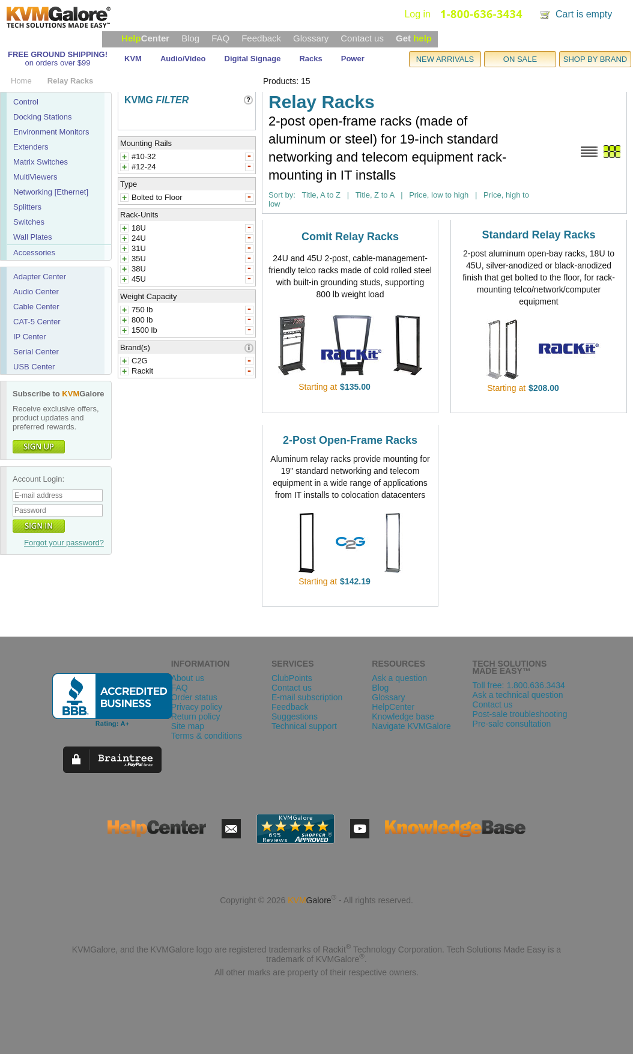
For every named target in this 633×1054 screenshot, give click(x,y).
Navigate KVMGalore (411, 726)
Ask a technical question (518, 695)
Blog (190, 38)
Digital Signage (253, 58)
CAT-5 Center (37, 321)
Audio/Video (183, 58)
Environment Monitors (51, 131)
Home (21, 80)
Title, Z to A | (379, 194)
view (387, 386)
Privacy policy (197, 707)
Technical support (304, 726)
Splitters (27, 206)
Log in (417, 14)
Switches (28, 221)
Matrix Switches (40, 161)
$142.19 (355, 581)
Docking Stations (42, 116)
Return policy (195, 716)
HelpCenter (393, 707)
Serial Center (36, 351)
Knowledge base (403, 716)
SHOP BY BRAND (595, 59)
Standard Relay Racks (538, 235)
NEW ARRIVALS (445, 59)
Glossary (311, 38)
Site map (187, 726)
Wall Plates (32, 236)
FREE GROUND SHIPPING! (58, 54)
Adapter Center (39, 276)
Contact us (362, 38)
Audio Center (36, 291)
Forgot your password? (64, 542)
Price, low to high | (443, 194)
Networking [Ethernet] (50, 191)
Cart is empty (584, 14)
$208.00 (544, 388)
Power (353, 58)
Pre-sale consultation (512, 723)
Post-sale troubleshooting (520, 714)
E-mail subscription (306, 697)
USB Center (34, 366)
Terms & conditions (206, 736)
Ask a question (399, 678)
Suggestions (294, 716)
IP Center (29, 336)
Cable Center (36, 306)
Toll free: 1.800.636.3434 (519, 685)
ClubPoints (291, 678)
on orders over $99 (57, 62)
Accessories (34, 252)
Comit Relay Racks (350, 237)
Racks (310, 58)
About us (187, 678)
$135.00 (355, 387)
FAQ (220, 38)
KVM (133, 58)
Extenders (31, 146)
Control (25, 101)
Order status (194, 697)
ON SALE (520, 59)
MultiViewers (35, 176)
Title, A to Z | (325, 194)
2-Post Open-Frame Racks (350, 440)
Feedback (261, 38)
